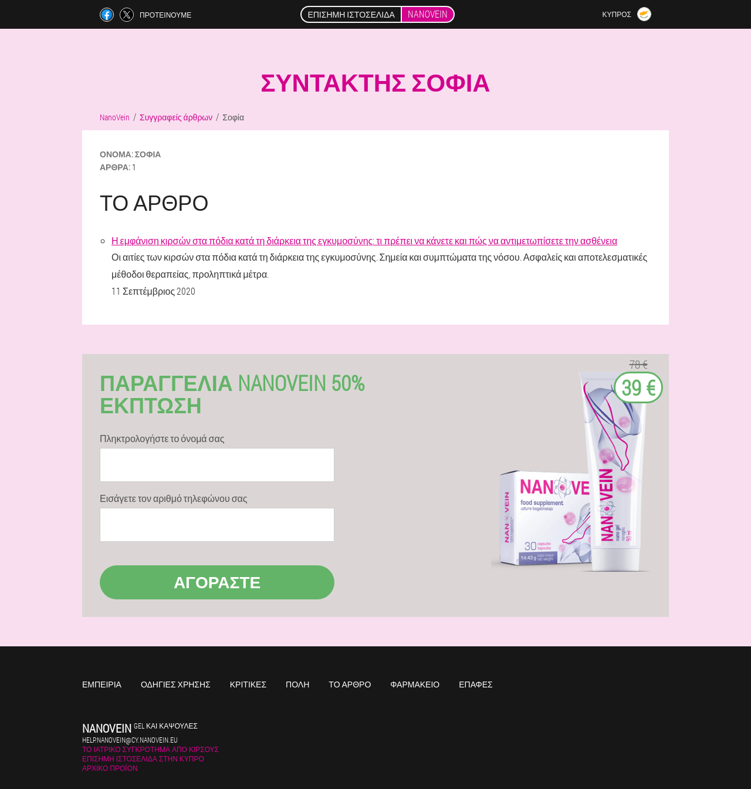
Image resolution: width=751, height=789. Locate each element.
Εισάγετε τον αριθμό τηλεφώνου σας (174, 498)
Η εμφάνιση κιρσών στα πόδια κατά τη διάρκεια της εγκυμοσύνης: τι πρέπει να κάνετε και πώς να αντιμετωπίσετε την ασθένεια (364, 240)
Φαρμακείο (414, 684)
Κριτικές (248, 684)
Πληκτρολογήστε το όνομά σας (162, 438)
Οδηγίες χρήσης (176, 684)
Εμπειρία (101, 684)
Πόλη (297, 684)
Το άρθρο (350, 684)
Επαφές (476, 684)
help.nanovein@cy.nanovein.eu (130, 739)
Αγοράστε (217, 582)
